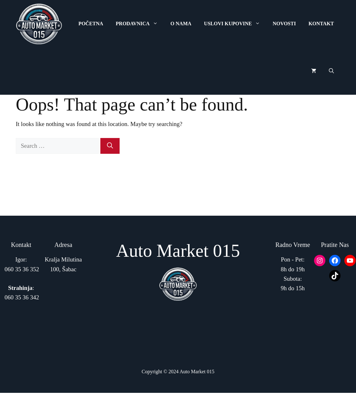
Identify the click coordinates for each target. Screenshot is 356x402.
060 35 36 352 (22, 269)
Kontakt (321, 23)
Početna (91, 23)
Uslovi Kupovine (235, 23)
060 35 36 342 (22, 297)
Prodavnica (140, 23)
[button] (331, 71)
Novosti (284, 23)
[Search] (110, 146)
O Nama (180, 23)
